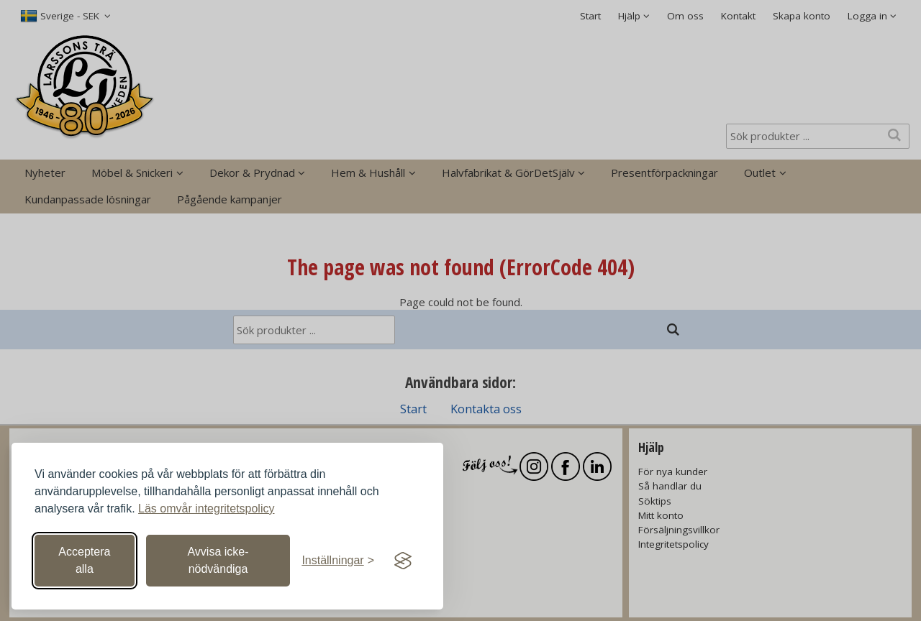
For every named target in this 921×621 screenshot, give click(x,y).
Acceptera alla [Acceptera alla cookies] (84, 560)
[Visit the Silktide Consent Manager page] (403, 560)
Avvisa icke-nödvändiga (217, 560)
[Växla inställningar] (337, 560)
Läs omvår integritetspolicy (206, 508)
